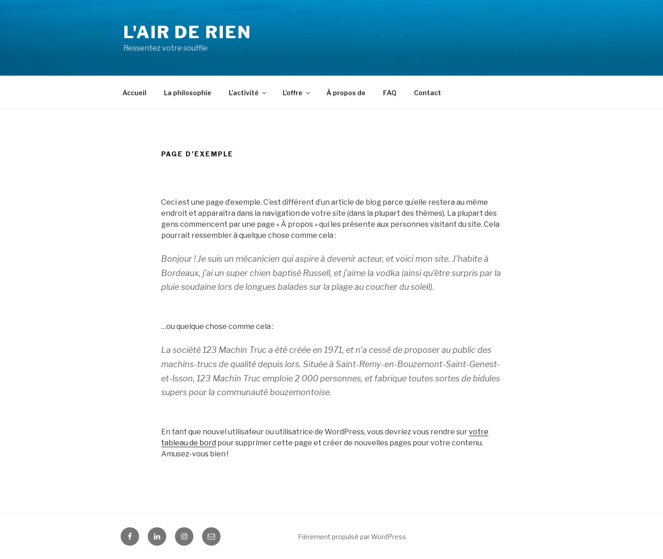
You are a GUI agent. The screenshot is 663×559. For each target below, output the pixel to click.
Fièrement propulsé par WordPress (352, 537)
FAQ (389, 93)
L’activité (248, 93)
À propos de (346, 93)
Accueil (134, 93)
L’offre (297, 93)
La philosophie (187, 93)
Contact (427, 93)
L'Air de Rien (187, 32)
